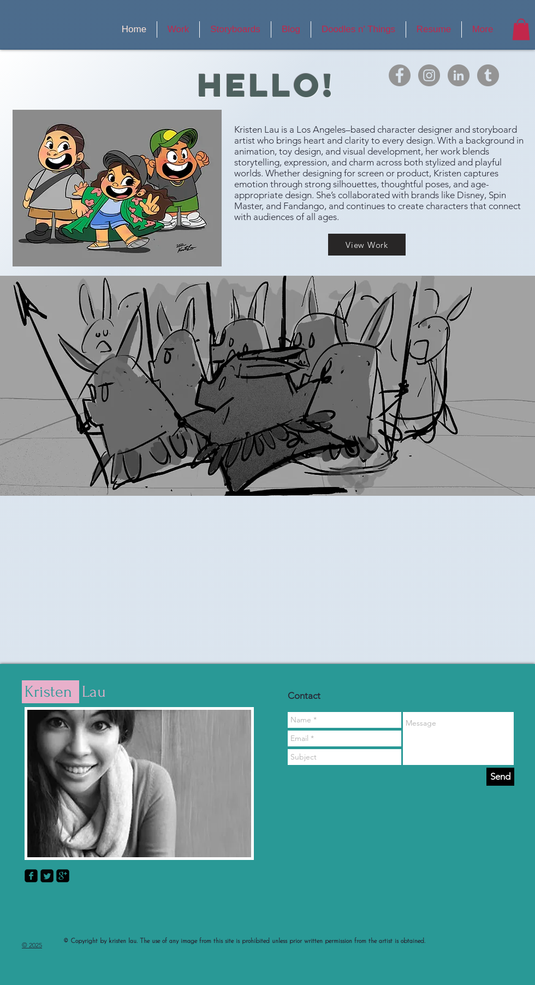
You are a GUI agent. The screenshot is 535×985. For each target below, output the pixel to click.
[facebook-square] (31, 875)
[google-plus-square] (62, 875)
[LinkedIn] (458, 75)
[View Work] (367, 245)
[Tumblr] (488, 75)
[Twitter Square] (47, 875)
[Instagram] (429, 75)
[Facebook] (400, 75)
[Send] (500, 777)
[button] (521, 29)
